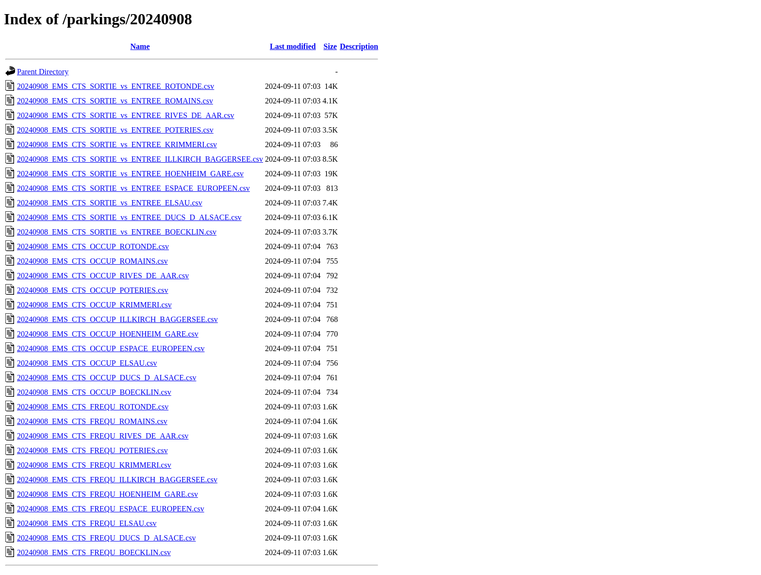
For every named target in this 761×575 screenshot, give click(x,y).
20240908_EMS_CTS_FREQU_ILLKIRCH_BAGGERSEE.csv (117, 479)
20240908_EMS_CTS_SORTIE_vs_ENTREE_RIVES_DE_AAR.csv (125, 115)
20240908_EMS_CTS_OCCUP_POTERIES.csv (92, 290)
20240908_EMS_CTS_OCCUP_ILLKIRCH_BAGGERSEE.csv (117, 319)
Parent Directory (42, 72)
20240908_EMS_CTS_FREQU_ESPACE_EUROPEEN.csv (110, 509)
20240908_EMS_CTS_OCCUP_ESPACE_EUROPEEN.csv (111, 348)
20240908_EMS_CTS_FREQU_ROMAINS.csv (92, 421)
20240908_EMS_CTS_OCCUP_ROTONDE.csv (93, 246)
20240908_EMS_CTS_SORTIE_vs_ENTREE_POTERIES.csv (115, 130)
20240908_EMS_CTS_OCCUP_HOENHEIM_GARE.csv (108, 334)
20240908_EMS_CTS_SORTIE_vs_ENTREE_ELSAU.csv (109, 203)
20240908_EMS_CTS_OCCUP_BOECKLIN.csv (94, 392)
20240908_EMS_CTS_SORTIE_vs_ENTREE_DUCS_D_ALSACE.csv (129, 217)
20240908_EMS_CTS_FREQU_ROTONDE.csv (92, 407)
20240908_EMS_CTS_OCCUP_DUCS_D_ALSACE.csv (106, 377)
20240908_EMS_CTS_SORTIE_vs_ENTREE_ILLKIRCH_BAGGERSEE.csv (140, 159)
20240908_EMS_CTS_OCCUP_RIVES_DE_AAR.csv (103, 275)
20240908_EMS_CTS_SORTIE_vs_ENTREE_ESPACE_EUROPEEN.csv (133, 188)
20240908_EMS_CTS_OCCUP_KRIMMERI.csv (94, 305)
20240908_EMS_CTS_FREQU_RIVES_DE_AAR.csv (102, 436)
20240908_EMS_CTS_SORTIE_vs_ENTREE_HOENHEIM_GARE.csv (130, 173)
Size (330, 46)
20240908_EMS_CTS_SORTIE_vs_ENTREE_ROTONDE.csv (115, 86)
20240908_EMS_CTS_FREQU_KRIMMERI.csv (94, 465)
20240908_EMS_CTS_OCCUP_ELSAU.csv (87, 363)
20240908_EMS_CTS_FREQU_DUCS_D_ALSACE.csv (106, 538)
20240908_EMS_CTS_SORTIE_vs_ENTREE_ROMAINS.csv (115, 101)
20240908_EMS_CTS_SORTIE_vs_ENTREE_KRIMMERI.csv (117, 144)
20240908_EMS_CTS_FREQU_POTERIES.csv (92, 450)
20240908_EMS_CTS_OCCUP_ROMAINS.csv (92, 261)
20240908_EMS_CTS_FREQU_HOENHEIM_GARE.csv (107, 494)
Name (140, 46)
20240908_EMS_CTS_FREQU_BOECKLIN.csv (94, 552)
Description (359, 46)
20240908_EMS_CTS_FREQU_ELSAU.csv (87, 523)
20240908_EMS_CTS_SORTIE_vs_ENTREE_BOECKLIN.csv (116, 232)
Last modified (293, 46)
